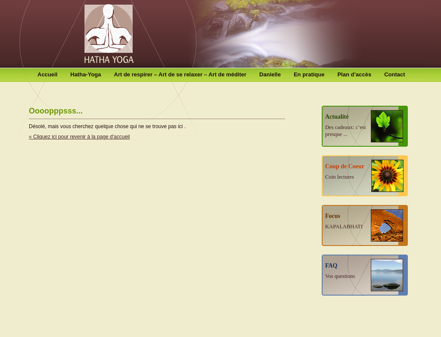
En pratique (309, 74)
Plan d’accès (354, 74)
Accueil (47, 74)
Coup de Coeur (344, 171)
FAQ (340, 270)
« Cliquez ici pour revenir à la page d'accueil (79, 137)
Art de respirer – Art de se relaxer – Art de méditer (180, 74)
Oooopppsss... (56, 111)
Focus (344, 221)
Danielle (270, 74)
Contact (394, 74)
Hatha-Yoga (85, 74)
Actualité (345, 125)
